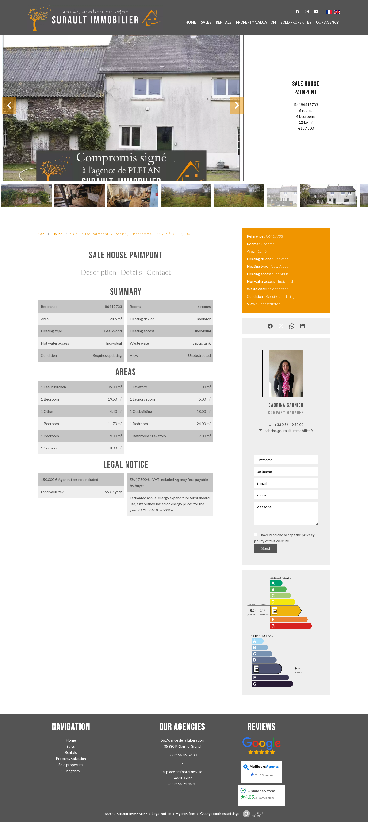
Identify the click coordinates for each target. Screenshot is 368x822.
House (57, 234)
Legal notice (161, 813)
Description (98, 272)
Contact (159, 272)
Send (265, 549)
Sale (41, 234)
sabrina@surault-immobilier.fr (289, 430)
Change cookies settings (219, 813)
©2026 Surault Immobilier (126, 813)
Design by (252, 813)
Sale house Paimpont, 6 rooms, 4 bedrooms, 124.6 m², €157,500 (130, 234)
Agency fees (186, 813)
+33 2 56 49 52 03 (288, 424)
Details (131, 272)
